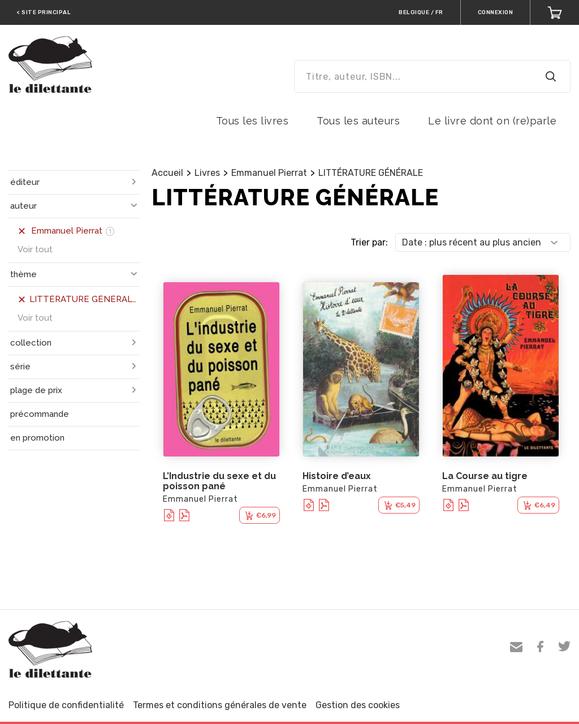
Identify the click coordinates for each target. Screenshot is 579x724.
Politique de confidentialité (66, 705)
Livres (207, 172)
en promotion (37, 438)
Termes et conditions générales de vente (219, 705)
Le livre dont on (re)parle (492, 121)
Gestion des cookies (358, 705)
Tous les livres (252, 121)
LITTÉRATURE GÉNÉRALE (370, 172)
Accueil (167, 172)
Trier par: (369, 242)
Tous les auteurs (358, 121)
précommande (39, 414)
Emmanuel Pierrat (269, 172)
